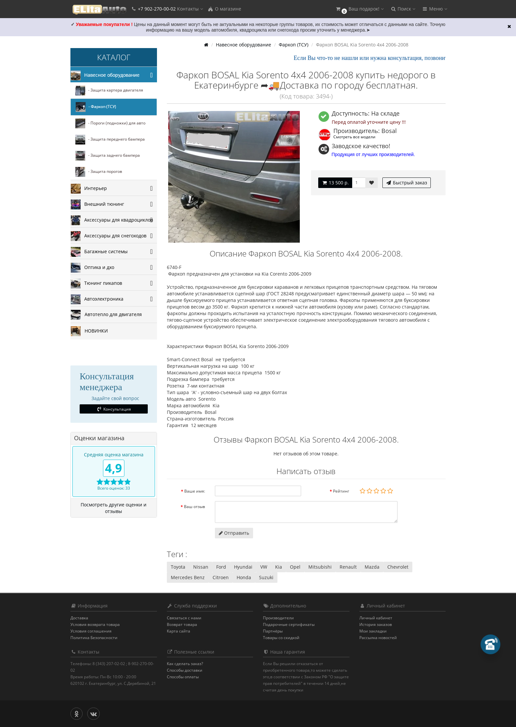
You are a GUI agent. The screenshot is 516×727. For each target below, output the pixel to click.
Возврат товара (182, 624)
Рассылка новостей (378, 637)
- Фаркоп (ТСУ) (96, 107)
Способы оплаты (183, 677)
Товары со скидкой (281, 637)
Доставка (79, 618)
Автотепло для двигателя (106, 315)
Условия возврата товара (95, 624)
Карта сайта (178, 631)
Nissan (200, 567)
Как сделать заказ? (185, 663)
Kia (278, 567)
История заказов (375, 624)
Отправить (234, 533)
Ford (221, 567)
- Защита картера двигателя (109, 90)
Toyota (178, 567)
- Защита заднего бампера (107, 156)
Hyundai (243, 567)
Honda (244, 577)
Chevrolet (397, 567)
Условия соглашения (91, 631)
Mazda (372, 567)
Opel (295, 567)
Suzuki (266, 577)
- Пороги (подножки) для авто (110, 123)
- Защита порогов (98, 172)
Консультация (113, 409)
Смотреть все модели (354, 136)
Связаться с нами (184, 618)
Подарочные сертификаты (289, 624)
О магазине (224, 9)
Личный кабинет (375, 618)
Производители (278, 618)
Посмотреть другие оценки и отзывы (113, 507)
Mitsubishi (320, 567)
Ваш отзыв (194, 506)
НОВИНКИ (89, 331)
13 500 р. (335, 182)
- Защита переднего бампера (110, 140)
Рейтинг (341, 491)
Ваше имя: (194, 491)
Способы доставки (184, 670)
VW (263, 567)
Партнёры (273, 631)
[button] (359, 9)
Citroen (221, 577)
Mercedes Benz (188, 577)
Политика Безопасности (93, 637)
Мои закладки (373, 631)
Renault (348, 567)
